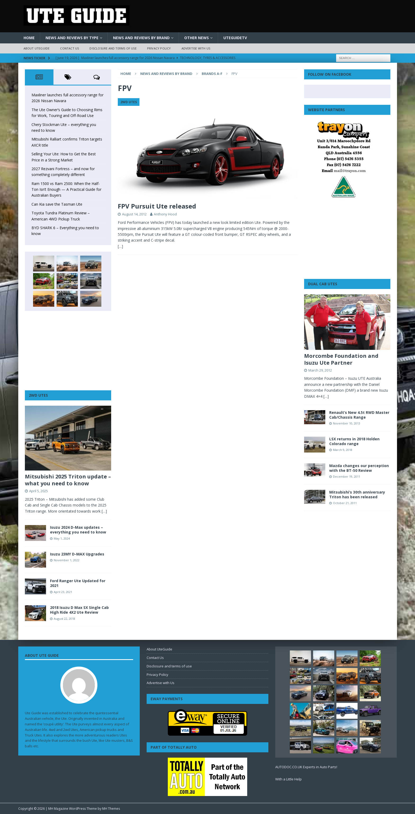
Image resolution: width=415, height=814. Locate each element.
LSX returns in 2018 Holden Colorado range (354, 441)
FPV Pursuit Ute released (157, 206)
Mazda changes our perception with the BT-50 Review (359, 468)
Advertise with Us (196, 48)
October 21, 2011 (345, 503)
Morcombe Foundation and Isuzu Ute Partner (341, 359)
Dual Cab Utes (322, 283)
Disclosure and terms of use (112, 48)
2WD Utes (38, 395)
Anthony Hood (165, 214)
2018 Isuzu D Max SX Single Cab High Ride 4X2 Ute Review (79, 610)
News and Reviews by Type (72, 37)
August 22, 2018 (64, 619)
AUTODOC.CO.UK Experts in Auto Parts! (306, 767)
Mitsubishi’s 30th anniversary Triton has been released (357, 494)
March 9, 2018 (342, 450)
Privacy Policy (159, 48)
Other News (196, 37)
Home (29, 37)
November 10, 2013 (346, 423)
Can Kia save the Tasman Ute (56, 204)
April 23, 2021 (63, 592)
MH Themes (111, 808)
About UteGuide (37, 48)
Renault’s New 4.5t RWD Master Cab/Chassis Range (359, 415)
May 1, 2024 (62, 538)
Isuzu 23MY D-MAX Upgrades (77, 554)
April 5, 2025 (38, 491)
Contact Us (69, 48)
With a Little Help (288, 779)
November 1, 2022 (66, 560)
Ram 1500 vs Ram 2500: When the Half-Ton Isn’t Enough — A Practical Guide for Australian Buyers (66, 189)
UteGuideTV (235, 37)
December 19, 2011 (346, 476)
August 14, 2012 (134, 214)
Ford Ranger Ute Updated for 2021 (77, 583)
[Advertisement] (68, 351)
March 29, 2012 (320, 370)
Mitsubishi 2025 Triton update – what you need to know (68, 480)
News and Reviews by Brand (141, 37)
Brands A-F (212, 73)
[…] (120, 246)
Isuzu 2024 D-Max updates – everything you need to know (78, 530)
